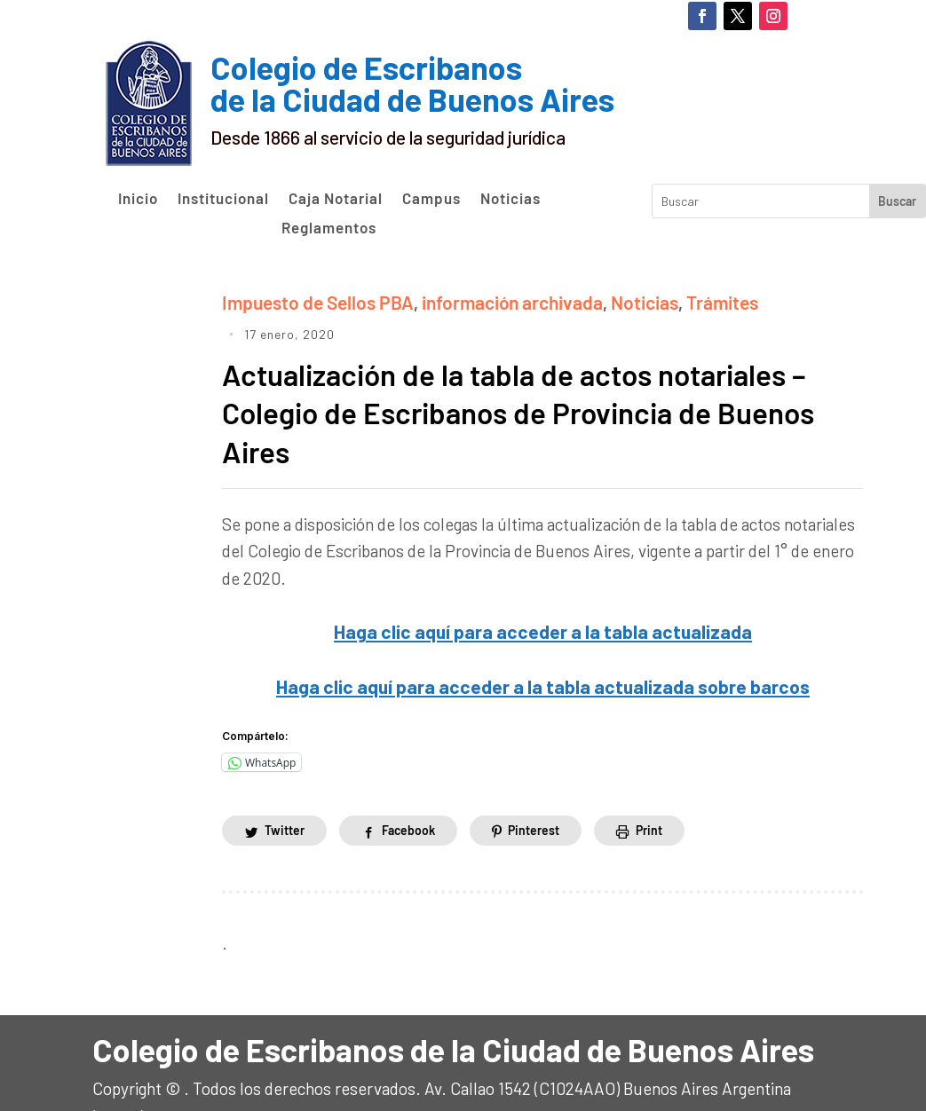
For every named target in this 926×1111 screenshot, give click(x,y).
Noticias (510, 199)
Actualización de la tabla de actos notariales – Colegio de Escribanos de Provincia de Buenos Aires (542, 379)
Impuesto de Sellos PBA (309, 300)
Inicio (138, 199)
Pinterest (533, 791)
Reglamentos (328, 228)
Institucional (223, 199)
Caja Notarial (336, 199)
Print (650, 791)
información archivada (488, 300)
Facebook (408, 791)
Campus (431, 199)
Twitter (285, 791)
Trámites (682, 300)
